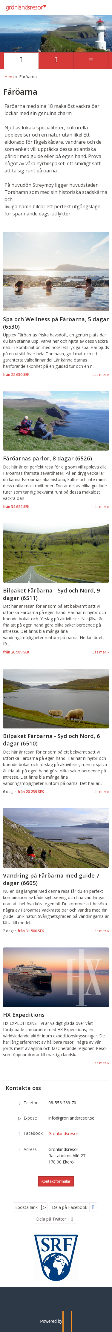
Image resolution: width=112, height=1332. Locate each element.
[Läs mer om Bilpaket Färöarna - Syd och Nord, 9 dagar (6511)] (56, 589)
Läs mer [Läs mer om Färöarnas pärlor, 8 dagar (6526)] (99, 506)
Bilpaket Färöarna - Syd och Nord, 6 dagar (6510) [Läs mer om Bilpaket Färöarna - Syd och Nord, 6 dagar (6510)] (51, 739)
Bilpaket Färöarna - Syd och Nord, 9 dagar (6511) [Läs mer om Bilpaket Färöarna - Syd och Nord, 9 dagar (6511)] (51, 594)
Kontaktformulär (56, 1181)
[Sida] (21, 60)
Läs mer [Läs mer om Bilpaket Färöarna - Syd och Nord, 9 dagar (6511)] (99, 652)
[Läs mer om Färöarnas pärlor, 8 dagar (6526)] (56, 450)
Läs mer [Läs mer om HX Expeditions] (99, 1062)
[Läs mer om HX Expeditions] (56, 1007)
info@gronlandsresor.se (71, 1118)
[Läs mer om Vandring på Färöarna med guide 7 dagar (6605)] (56, 871)
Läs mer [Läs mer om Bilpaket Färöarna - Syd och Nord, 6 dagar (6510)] (99, 791)
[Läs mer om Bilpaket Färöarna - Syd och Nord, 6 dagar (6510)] (56, 731)
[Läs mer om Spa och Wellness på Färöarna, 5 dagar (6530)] (56, 304)
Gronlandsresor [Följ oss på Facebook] (63, 1133)
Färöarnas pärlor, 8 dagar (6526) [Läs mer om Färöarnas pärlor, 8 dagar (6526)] (47, 458)
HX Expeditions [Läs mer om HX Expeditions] (24, 1014)
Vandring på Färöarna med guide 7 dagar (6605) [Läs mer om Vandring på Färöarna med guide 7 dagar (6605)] (51, 879)
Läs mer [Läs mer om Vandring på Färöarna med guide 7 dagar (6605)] (99, 930)
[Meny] (90, 60)
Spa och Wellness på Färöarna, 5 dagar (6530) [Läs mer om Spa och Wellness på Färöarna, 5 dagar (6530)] (56, 323)
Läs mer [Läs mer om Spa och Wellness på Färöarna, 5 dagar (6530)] (99, 374)
